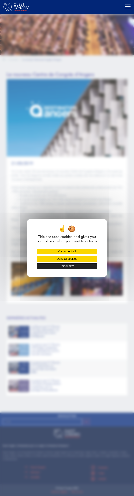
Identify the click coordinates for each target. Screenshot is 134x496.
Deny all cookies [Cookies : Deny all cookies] (67, 258)
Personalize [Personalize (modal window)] (67, 266)
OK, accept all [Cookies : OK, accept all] (67, 251)
